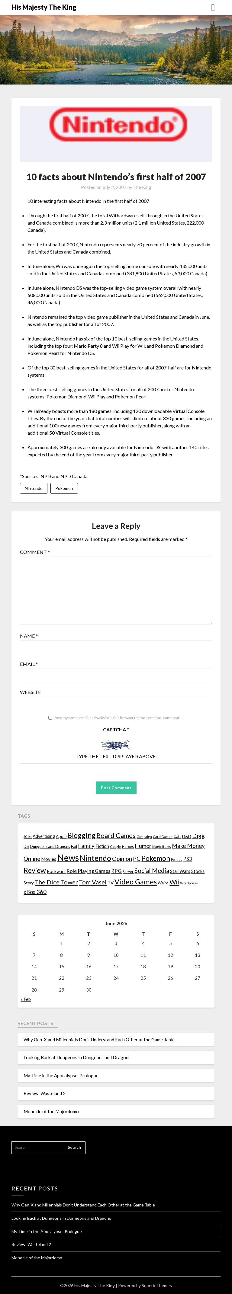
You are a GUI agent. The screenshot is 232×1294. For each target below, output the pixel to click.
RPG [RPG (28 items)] (116, 871)
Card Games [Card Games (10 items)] (162, 837)
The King (142, 187)
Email (29, 664)
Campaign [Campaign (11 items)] (144, 837)
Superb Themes (157, 1285)
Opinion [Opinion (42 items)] (122, 858)
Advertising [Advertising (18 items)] (44, 836)
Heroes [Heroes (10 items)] (128, 846)
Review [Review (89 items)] (35, 870)
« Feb (26, 999)
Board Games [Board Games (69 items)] (116, 836)
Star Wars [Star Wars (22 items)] (180, 871)
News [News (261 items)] (68, 857)
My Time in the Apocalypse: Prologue (61, 1075)
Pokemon (64, 488)
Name (29, 636)
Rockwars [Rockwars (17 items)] (56, 871)
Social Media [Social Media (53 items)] (151, 870)
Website (30, 692)
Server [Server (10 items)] (128, 872)
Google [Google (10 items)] (115, 846)
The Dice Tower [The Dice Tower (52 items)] (56, 882)
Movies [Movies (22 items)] (48, 859)
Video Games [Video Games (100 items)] (135, 881)
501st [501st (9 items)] (28, 837)
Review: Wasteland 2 (45, 1093)
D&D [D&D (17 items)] (186, 836)
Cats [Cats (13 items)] (177, 837)
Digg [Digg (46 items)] (198, 835)
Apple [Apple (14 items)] (61, 836)
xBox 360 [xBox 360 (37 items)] (35, 892)
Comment (35, 552)
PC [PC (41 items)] (136, 858)
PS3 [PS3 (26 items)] (187, 859)
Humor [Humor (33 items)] (143, 846)
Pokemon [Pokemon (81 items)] (155, 859)
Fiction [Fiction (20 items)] (102, 846)
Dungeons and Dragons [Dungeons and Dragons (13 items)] (50, 846)
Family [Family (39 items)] (86, 845)
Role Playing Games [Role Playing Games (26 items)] (88, 871)
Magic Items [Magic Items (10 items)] (161, 846)
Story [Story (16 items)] (29, 883)
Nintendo (34, 488)
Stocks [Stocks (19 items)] (198, 871)
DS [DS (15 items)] (26, 846)
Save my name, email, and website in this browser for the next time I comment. (117, 717)
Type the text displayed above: (116, 756)
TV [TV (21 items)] (111, 883)
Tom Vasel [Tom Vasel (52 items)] (93, 882)
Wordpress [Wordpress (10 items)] (189, 883)
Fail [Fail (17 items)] (74, 846)
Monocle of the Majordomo (51, 1111)
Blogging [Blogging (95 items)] (81, 835)
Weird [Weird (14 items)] (163, 883)
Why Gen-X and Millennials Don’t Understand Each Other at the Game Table (99, 1040)
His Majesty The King (43, 7)
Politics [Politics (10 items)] (176, 860)
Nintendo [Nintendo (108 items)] (95, 858)
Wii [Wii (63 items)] (174, 882)
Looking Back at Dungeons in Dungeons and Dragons (77, 1057)
